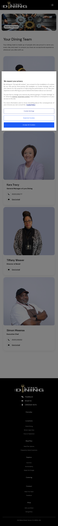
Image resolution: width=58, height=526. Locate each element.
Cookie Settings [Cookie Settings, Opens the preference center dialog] (29, 111)
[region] (29, 101)
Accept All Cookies (29, 125)
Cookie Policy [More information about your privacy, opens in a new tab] (30, 105)
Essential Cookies (29, 118)
